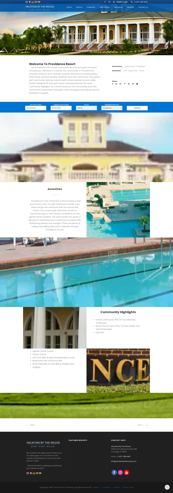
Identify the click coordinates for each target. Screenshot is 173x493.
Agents (96, 487)
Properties (91, 7)
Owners (117, 487)
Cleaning (106, 487)
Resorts (79, 7)
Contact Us (143, 7)
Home (69, 7)
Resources (118, 7)
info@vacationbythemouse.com (123, 461)
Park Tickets (105, 7)
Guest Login (122, 1)
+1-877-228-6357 (141, 2)
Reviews (130, 7)
